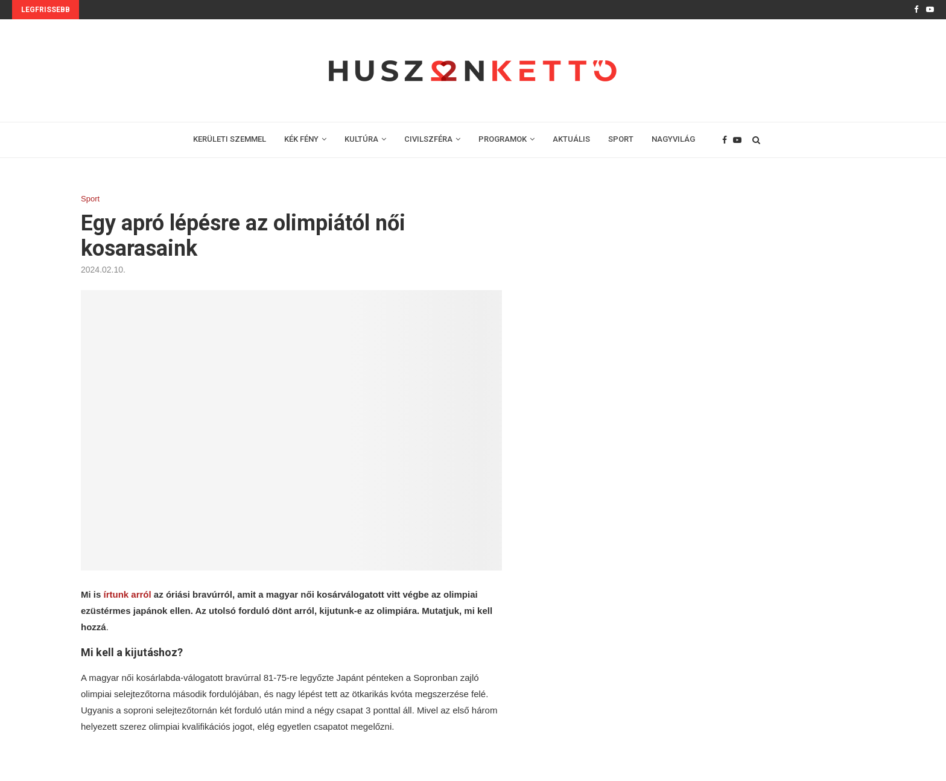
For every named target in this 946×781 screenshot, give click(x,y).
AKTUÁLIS (571, 139)
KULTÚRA (361, 139)
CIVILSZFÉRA (428, 139)
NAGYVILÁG (673, 139)
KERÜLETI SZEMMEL (229, 139)
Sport (90, 198)
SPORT (620, 139)
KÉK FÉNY (301, 139)
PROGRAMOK (502, 139)
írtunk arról (127, 594)
